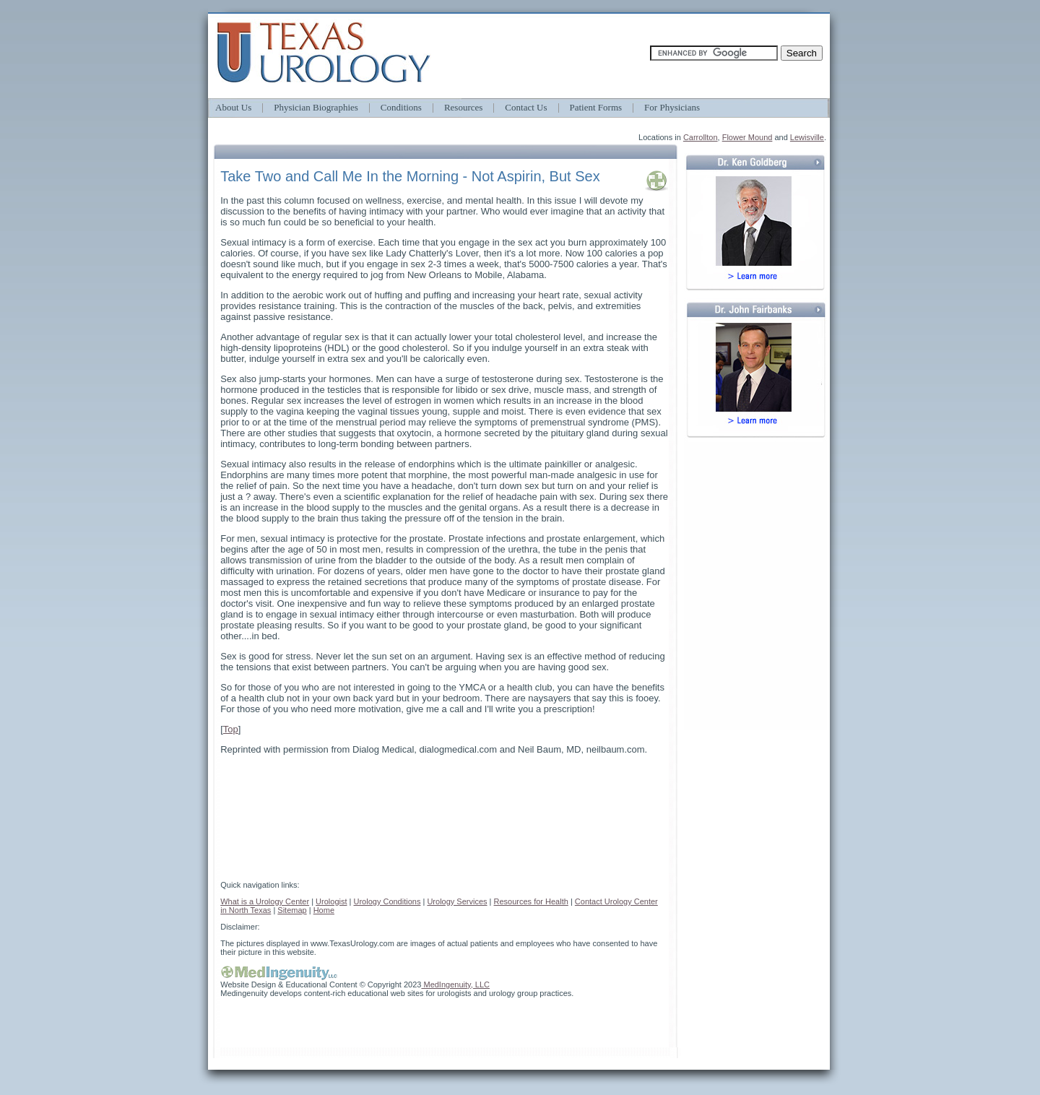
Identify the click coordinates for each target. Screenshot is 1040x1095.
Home (323, 910)
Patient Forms (596, 107)
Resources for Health (531, 901)
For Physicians (672, 107)
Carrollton (700, 137)
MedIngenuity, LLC (455, 984)
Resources (463, 107)
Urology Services (457, 901)
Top (230, 729)
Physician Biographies (315, 107)
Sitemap (291, 910)
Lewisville (807, 137)
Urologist (331, 901)
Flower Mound (747, 137)
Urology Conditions (386, 901)
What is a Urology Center (264, 901)
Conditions (401, 107)
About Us (233, 107)
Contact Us (526, 107)
